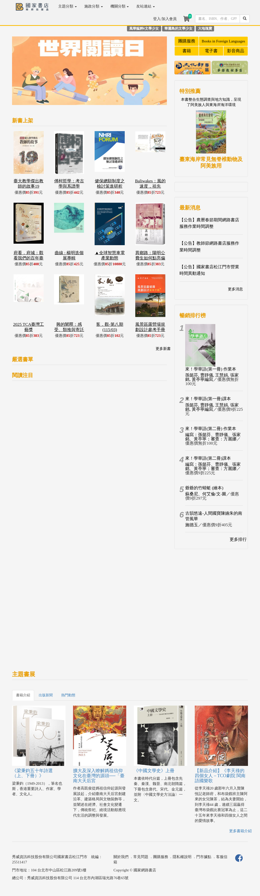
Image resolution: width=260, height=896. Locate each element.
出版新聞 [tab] (46, 695)
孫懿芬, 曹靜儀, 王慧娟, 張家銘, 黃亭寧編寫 (212, 377)
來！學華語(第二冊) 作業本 (210, 428)
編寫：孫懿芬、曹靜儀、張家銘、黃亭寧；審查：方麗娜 (213, 436)
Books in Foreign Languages (223, 41)
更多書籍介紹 (240, 831)
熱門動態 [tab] (68, 695)
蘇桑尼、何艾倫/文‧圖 (205, 494)
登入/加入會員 (165, 19)
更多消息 (235, 289)
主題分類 (67, 6)
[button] (23, 73)
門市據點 (203, 857)
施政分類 (93, 6)
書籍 (186, 50)
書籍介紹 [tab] (23, 695)
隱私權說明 (182, 857)
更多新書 (163, 349)
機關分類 (119, 6)
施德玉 (191, 524)
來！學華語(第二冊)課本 (208, 458)
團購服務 (186, 41)
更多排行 (238, 539)
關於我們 (120, 857)
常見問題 (140, 857)
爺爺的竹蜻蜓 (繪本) (204, 488)
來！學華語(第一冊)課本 (208, 398)
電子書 (211, 50)
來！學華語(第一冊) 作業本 (210, 369)
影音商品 (235, 50)
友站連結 (145, 6)
